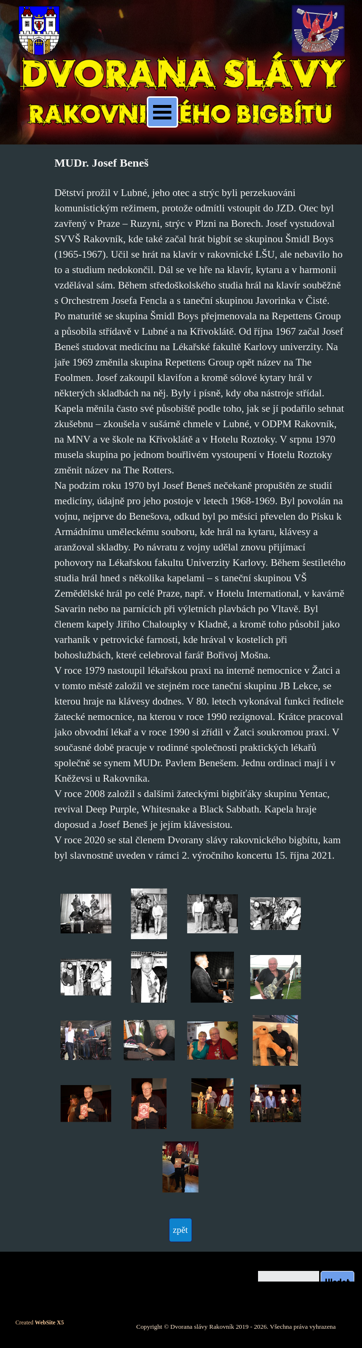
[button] (85, 913)
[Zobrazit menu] (162, 112)
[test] (180, 1230)
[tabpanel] (200, 508)
